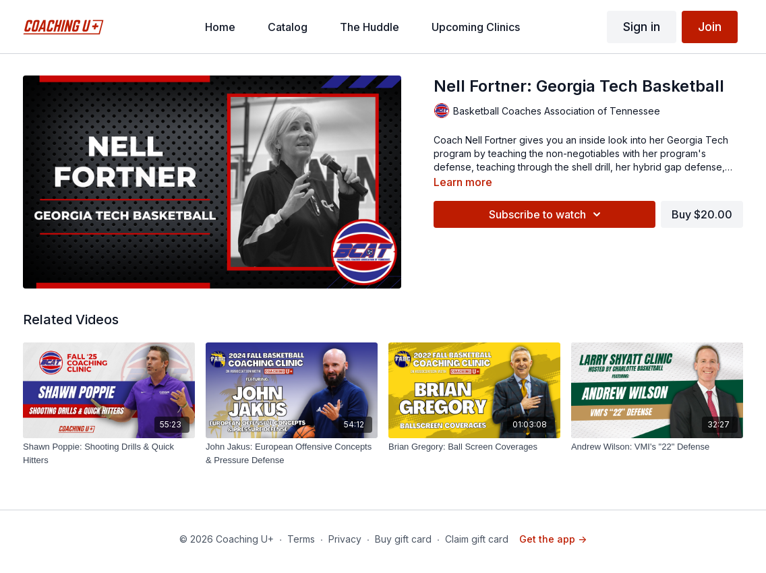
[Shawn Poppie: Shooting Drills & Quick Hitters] (109, 453)
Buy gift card (403, 539)
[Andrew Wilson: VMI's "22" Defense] (657, 447)
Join (709, 27)
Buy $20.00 (702, 214)
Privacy (344, 539)
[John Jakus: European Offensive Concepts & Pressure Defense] (292, 453)
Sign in (641, 27)
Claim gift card (476, 539)
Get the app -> (553, 539)
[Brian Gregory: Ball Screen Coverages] (474, 447)
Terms (301, 539)
